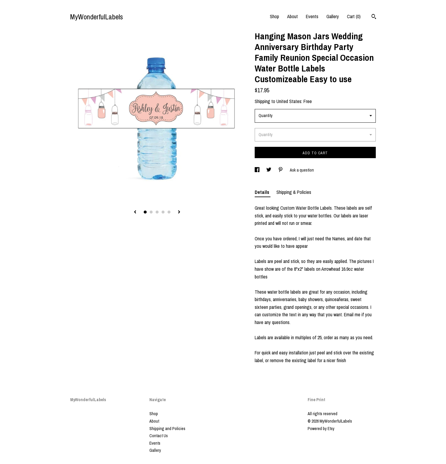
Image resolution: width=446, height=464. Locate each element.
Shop (274, 16)
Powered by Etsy (321, 428)
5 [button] (169, 212)
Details (262, 192)
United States (288, 101)
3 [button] (157, 212)
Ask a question (302, 170)
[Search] (374, 17)
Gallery (332, 16)
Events (312, 16)
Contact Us (158, 435)
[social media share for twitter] (269, 170)
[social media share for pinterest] (281, 170)
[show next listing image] (179, 212)
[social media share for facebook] (257, 170)
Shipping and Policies (167, 428)
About (292, 16)
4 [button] (163, 212)
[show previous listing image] (135, 212)
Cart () (354, 16)
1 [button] (145, 212)
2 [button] (151, 212)
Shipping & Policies (293, 192)
